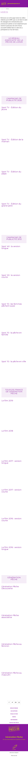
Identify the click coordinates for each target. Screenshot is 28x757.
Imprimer (19, 702)
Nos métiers (14, 711)
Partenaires (14, 719)
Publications (14, 713)
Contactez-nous (14, 722)
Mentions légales (14, 752)
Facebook (9, 702)
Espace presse (14, 708)
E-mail (15, 702)
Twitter (12, 702)
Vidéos (14, 716)
